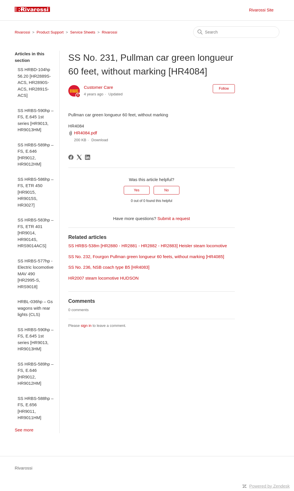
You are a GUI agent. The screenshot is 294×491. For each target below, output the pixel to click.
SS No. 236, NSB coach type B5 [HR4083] (109, 267)
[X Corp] (79, 157)
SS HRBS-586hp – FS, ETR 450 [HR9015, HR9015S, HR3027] (35, 192)
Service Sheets (82, 32)
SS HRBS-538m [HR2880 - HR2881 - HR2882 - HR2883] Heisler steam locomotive (147, 245)
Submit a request (173, 218)
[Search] (236, 32)
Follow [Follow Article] (224, 89)
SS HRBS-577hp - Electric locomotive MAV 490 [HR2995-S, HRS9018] (35, 273)
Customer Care (98, 87)
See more (24, 429)
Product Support (50, 32)
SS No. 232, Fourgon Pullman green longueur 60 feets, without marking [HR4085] (146, 256)
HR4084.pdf (85, 132)
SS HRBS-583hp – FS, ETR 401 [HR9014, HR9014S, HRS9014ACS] (35, 232)
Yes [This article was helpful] (137, 190)
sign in (86, 325)
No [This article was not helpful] (166, 190)
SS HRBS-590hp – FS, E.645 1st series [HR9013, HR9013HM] (35, 120)
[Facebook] (71, 157)
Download (99, 140)
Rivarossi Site (261, 10)
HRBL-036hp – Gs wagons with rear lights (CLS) (35, 308)
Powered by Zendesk (269, 486)
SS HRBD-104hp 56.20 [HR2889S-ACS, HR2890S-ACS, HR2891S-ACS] (34, 82)
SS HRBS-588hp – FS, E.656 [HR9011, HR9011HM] (35, 408)
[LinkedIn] (87, 157)
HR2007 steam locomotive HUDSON (103, 278)
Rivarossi (22, 32)
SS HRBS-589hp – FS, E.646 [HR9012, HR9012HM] (35, 154)
